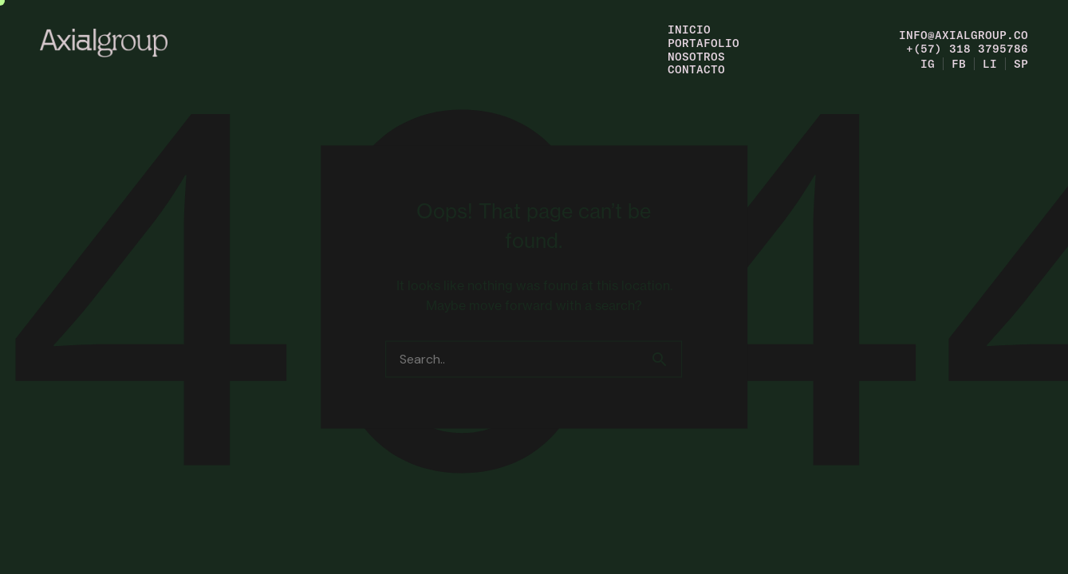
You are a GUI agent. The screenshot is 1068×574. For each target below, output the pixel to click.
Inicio (689, 29)
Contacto (696, 69)
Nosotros (696, 56)
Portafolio (703, 42)
